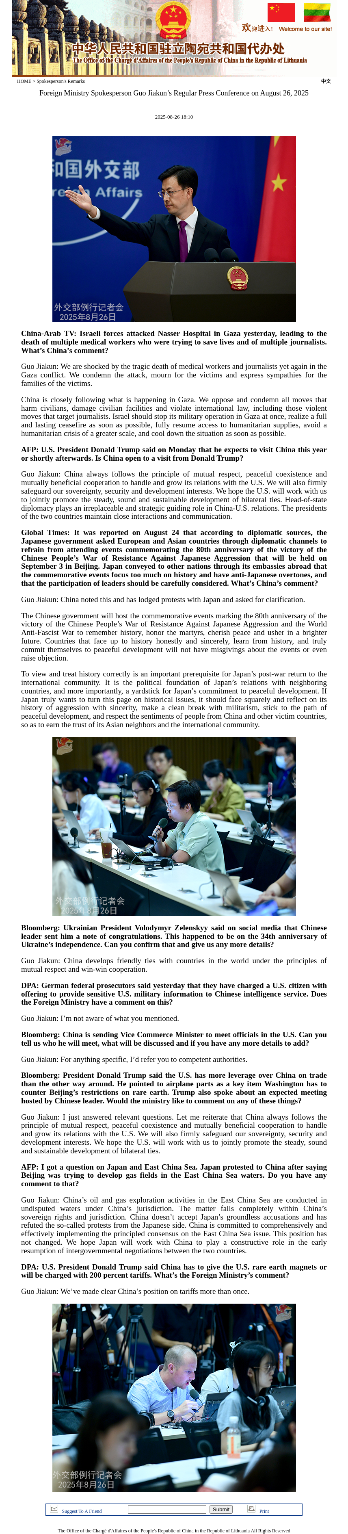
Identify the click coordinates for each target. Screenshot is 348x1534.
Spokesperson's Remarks (61, 81)
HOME (24, 81)
